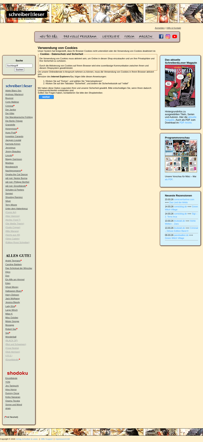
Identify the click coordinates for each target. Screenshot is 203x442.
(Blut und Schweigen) (15, 344)
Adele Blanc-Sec (13, 90)
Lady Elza (10, 306)
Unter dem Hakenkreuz (16, 208)
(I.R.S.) (8, 355)
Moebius (9, 163)
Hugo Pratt (10, 132)
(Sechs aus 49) (12, 235)
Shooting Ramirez (14, 197)
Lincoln (8, 155)
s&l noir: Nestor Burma (16, 178)
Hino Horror (11, 389)
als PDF (168, 179)
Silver (8, 201)
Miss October (11, 317)
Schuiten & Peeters (14, 189)
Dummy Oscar (12, 393)
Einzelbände (11, 378)
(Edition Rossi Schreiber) (17, 242)
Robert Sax (10, 329)
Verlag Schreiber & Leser (27, 439)
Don (7, 276)
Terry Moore (11, 205)
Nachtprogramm (13, 170)
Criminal (9, 106)
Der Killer (9, 113)
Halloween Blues (13, 291)
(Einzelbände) (12, 359)
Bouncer (9, 98)
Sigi (7, 333)
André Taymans (12, 260)
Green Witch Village (174, 238)
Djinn (7, 272)
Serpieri (9, 193)
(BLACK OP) (11, 340)
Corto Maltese (12, 102)
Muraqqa (9, 325)
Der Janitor (10, 109)
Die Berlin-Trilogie (14, 121)
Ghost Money (11, 287)
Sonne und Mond (13, 404)
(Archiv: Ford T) (12, 220)
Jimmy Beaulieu (13, 151)
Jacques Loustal (13, 140)
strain (8, 408)
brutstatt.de (179, 221)
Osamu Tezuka (12, 401)
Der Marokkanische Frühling (19, 117)
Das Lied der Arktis (178, 202)
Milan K (9, 314)
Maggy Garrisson (13, 159)
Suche (19, 60)
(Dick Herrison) (12, 352)
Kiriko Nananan (12, 397)
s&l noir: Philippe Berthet (17, 182)
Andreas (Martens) (14, 94)
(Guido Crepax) (12, 227)
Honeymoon (11, 128)
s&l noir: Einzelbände (15, 186)
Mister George (12, 321)
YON (7, 382)
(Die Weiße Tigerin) (14, 223)
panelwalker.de (181, 235)
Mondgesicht (11, 167)
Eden (8, 283)
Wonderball (10, 337)
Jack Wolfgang (12, 298)
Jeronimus (10, 147)
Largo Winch (11, 310)
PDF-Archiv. (185, 122)
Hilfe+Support (47, 439)
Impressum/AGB (63, 439)
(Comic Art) (10, 212)
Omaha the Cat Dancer (16, 174)
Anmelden (160, 28)
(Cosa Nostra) (12, 348)
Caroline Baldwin (13, 264)
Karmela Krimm (12, 144)
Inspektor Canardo (14, 136)
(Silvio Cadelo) (12, 238)
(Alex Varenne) (12, 216)
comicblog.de (180, 206)
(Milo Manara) (12, 231)
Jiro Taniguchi (12, 386)
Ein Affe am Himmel (14, 279)
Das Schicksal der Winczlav (18, 268)
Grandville (10, 124)
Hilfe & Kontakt (174, 28)
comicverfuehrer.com (184, 199)
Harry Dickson (12, 295)
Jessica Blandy (12, 302)
